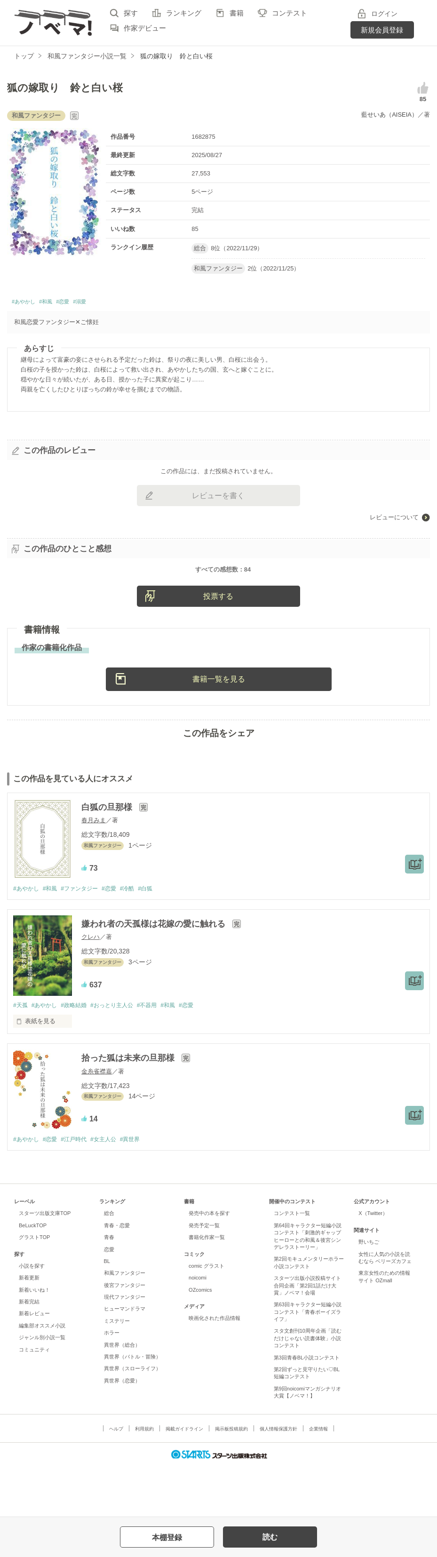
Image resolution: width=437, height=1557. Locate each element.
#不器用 (160, 1054)
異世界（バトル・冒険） (132, 1407)
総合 (109, 1263)
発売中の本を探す (209, 1263)
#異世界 (142, 1189)
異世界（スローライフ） (132, 1419)
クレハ (90, 985)
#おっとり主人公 (122, 1054)
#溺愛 (103, 303)
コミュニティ (34, 1399)
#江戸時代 (80, 1189)
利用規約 (144, 1478)
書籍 (237, 13)
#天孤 (21, 1054)
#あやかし (28, 303)
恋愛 (109, 1299)
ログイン (384, 13)
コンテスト (289, 13)
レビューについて (394, 520)
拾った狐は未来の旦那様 (129, 1107)
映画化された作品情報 (214, 1368)
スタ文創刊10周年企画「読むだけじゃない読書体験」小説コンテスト (308, 1388)
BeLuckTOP (33, 1276)
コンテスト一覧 (292, 1263)
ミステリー (117, 1371)
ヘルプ (116, 1478)
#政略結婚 (80, 1054)
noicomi (198, 1328)
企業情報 (318, 1478)
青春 (109, 1287)
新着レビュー (34, 1363)
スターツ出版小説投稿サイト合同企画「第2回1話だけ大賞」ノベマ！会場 (307, 1336)
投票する (218, 645)
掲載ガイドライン (184, 1478)
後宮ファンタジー (124, 1335)
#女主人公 (113, 1189)
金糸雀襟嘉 (96, 1120)
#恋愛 (80, 303)
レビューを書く (218, 498)
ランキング (183, 13)
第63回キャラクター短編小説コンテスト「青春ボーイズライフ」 (308, 1362)
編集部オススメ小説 (42, 1376)
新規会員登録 (382, 30)
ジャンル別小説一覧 (42, 1387)
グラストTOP (34, 1287)
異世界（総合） (122, 1395)
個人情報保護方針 (278, 1478)
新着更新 (29, 1328)
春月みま (93, 868)
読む (270, 1537)
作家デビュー (145, 28)
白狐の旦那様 (108, 855)
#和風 (57, 303)
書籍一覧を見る (218, 727)
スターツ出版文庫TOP (45, 1263)
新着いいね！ (34, 1340)
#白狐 (159, 936)
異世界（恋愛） (122, 1430)
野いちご (368, 1292)
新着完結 (29, 1352)
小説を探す (32, 1316)
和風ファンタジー (124, 1323)
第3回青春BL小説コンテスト (307, 1407)
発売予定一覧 (204, 1276)
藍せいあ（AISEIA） (389, 114)
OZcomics (200, 1340)
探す (131, 13)
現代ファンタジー (124, 1347)
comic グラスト (206, 1316)
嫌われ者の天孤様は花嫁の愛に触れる (154, 972)
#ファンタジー (86, 936)
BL (107, 1311)
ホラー (111, 1383)
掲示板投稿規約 (231, 1478)
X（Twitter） (373, 1263)
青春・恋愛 (117, 1276)
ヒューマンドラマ (124, 1359)
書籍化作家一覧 (207, 1287)
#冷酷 (139, 936)
